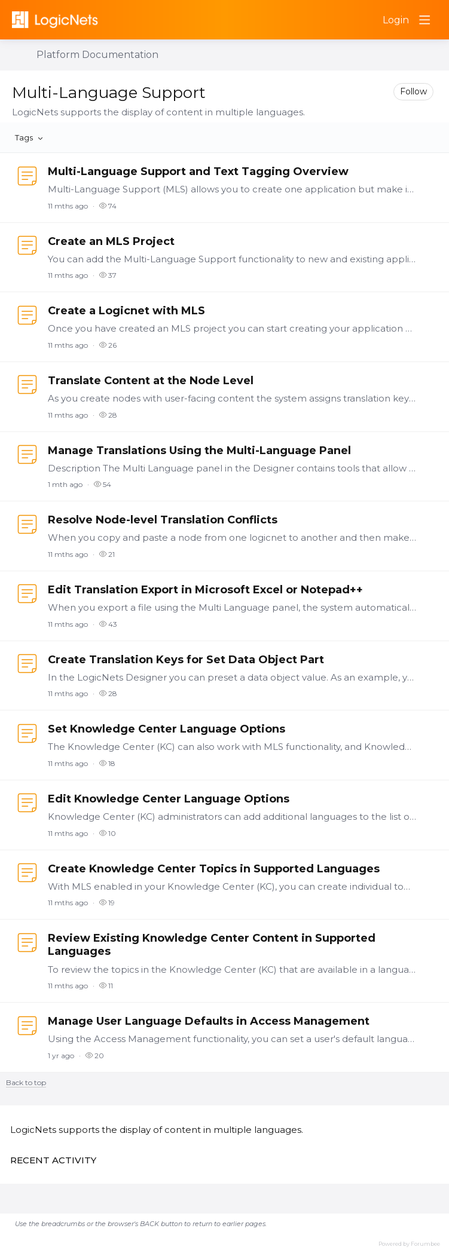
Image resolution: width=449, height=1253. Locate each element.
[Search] (367, 19)
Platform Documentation (97, 54)
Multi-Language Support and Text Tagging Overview (198, 171)
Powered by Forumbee (409, 1243)
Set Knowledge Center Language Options (166, 729)
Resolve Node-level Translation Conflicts (162, 519)
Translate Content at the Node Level (150, 380)
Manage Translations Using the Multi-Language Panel (199, 450)
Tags (24, 137)
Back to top (26, 1083)
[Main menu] (424, 19)
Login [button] (396, 20)
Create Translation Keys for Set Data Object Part (186, 659)
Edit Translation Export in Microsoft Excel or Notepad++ (205, 589)
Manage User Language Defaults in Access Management (208, 1021)
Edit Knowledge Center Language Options (168, 798)
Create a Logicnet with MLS (126, 310)
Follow (413, 91)
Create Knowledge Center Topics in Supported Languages (214, 868)
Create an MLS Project (111, 241)
